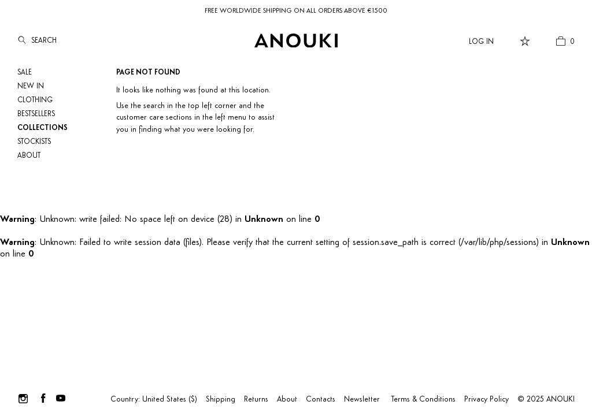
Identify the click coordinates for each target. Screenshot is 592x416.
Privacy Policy (486, 399)
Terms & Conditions (423, 399)
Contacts (320, 399)
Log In (481, 42)
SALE (24, 72)
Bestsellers (36, 114)
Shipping (220, 399)
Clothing (35, 100)
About (28, 155)
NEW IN (30, 86)
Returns (256, 399)
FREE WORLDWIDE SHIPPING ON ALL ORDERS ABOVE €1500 (296, 11)
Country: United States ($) (153, 399)
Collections (42, 128)
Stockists (34, 142)
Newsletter (362, 399)
